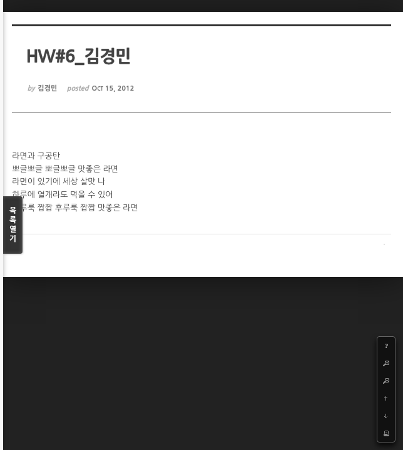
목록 (12, 225)
